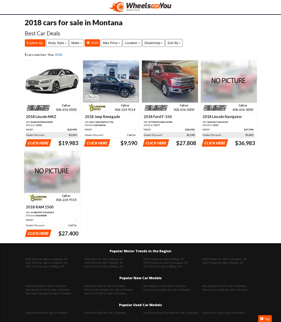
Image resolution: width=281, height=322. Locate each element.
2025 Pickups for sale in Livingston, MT (165, 262)
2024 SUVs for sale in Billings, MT (45, 266)
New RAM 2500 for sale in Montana (104, 286)
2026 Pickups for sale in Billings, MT (164, 259)
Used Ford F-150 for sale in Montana (223, 312)
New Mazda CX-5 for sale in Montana (164, 286)
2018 (92, 43)
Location (132, 43)
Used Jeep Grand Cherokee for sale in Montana (170, 312)
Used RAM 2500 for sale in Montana (105, 312)
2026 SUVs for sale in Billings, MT (103, 259)
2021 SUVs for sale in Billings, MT (162, 266)
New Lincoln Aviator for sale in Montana (225, 289)
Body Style (57, 43)
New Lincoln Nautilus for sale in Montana (166, 289)
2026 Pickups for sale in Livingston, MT (224, 259)
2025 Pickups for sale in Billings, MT (223, 262)
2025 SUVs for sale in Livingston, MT (47, 262)
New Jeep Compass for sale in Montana (48, 293)
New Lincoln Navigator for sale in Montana (108, 289)
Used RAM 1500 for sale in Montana (46, 312)
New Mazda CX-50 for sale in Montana (224, 286)
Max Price (111, 43)
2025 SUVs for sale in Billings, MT (103, 262)
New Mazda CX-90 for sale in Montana (48, 289)
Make (76, 43)
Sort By (174, 43)
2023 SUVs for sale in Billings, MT (103, 266)
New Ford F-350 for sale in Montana (105, 293)
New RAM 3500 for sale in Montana (46, 286)
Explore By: (35, 43)
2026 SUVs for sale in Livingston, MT (47, 259)
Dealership (153, 43)
